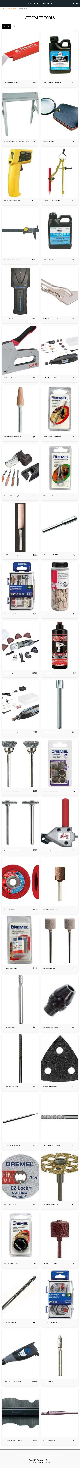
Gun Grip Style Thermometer (12, 200)
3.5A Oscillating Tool (10, 673)
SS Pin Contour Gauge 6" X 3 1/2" (13, 1440)
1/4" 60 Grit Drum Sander (50, 1263)
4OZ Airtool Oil (47, 673)
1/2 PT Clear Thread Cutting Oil (52, 82)
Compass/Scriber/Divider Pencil (52, 200)
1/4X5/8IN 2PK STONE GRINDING (13, 437)
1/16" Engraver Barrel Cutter (12, 1145)
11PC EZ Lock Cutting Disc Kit (51, 1322)
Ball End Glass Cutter (49, 1440)
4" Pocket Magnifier (48, 141)
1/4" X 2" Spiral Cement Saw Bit (52, 1145)
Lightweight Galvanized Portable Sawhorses (16, 141)
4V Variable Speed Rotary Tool (12, 732)
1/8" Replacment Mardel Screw (52, 555)
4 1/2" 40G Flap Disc (9, 909)
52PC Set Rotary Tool (10, 614)
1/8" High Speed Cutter (10, 1027)
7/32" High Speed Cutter (50, 732)
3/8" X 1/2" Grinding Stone (50, 909)
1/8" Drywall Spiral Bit (10, 1322)
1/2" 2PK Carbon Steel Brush (12, 791)
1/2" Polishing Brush (49, 968)
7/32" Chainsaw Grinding (11, 555)
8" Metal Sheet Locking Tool (51, 319)
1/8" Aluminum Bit (48, 1381)
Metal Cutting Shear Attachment (52, 850)
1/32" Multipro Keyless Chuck (51, 1027)
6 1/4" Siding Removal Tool (11, 82)
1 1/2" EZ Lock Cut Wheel (11, 1204)
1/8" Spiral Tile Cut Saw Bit (11, 1086)
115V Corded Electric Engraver (12, 1381)
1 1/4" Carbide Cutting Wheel (51, 1204)
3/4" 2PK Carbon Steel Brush (12, 850)
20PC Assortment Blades (50, 1086)
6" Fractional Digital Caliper (12, 259)
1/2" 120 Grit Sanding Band (50, 791)
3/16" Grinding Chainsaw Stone (52, 496)
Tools (14, 8)
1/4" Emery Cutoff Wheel (10, 968)
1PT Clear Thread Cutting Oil (51, 259)
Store (8, 8)
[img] (20, 55)
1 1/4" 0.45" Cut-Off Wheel (11, 1263)
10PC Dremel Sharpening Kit (12, 496)
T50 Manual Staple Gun (10, 378)
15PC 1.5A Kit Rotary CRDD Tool (51, 378)
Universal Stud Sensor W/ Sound (13, 319)
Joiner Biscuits (47, 614)
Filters (6, 26)
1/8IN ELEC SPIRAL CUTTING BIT (52, 437)
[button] (3, 3)
